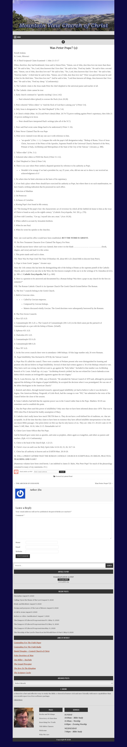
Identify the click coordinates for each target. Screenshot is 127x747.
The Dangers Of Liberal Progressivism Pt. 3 (31, 620)
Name (18, 542)
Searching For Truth (47, 722)
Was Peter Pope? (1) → (104, 483)
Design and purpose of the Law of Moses (30, 608)
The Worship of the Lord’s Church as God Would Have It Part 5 (38, 632)
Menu (19, 37)
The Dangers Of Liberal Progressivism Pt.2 (31, 624)
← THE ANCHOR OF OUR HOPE (26, 483)
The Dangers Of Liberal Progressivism (29, 628)
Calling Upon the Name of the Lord (27, 600)
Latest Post (68, 476)
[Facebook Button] (63, 41)
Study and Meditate (21, 604)
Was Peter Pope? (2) (63, 48)
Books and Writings (47, 714)
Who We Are (44, 735)
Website (19, 551)
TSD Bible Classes (46, 726)
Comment (20, 515)
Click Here (18, 700)
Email (18, 547)
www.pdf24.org (63, 582)
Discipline (18, 596)
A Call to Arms (19, 612)
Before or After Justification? (25, 616)
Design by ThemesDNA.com (63, 743)
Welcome (43, 730)
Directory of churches (48, 718)
